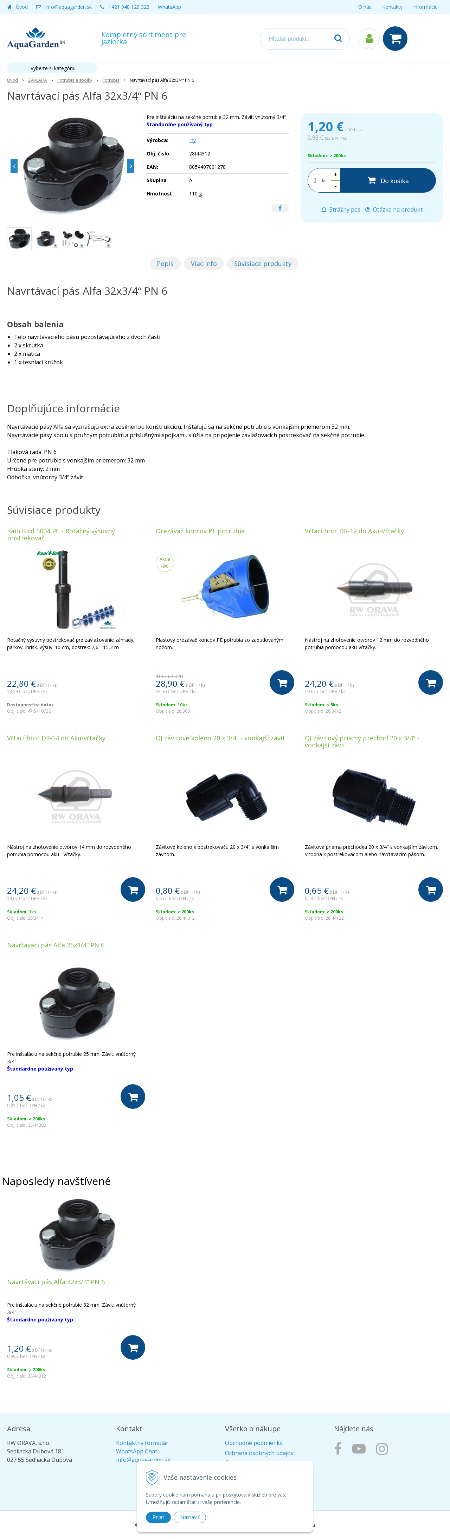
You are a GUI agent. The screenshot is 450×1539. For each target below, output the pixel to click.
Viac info (204, 263)
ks (324, 181)
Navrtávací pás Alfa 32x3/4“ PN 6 (56, 1282)
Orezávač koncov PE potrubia (200, 531)
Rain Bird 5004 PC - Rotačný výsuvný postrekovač (61, 534)
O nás (365, 7)
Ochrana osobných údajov (259, 1453)
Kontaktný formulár (142, 1443)
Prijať (158, 1517)
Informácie (425, 7)
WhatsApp (169, 7)
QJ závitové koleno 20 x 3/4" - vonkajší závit (220, 738)
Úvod (22, 7)
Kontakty (392, 7)
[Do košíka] (388, 180)
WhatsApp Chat (136, 1451)
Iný (192, 140)
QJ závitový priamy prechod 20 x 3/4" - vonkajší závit (362, 741)
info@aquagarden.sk (68, 7)
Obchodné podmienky (254, 1443)
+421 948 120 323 (128, 7)
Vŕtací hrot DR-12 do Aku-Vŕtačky (354, 531)
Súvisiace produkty (262, 263)
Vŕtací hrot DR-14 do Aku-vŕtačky (56, 738)
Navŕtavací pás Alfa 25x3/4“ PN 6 (55, 945)
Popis (165, 263)
